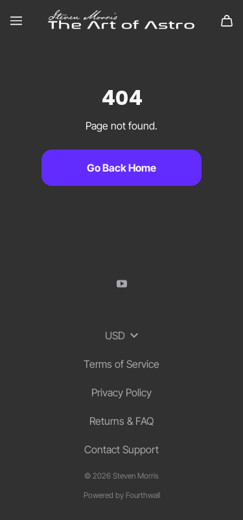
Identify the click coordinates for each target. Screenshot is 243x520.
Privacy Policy (121, 392)
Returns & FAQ (121, 420)
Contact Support (121, 449)
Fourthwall (143, 495)
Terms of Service (121, 363)
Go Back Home (121, 167)
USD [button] (121, 335)
